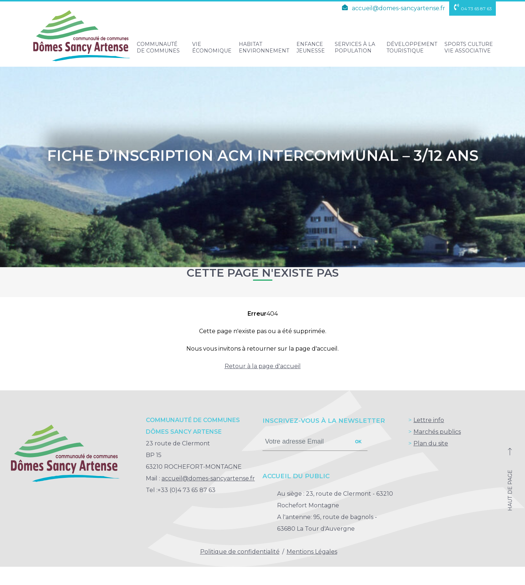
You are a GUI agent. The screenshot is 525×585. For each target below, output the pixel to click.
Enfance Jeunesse (310, 47)
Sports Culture (468, 47)
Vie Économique (212, 47)
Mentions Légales (312, 551)
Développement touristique (411, 47)
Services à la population (355, 47)
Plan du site (430, 443)
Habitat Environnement (264, 47)
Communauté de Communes (158, 47)
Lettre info (428, 420)
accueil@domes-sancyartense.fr (392, 8)
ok (358, 441)
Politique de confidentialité (240, 551)
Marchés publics (437, 431)
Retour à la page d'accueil (263, 366)
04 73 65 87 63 (472, 8)
